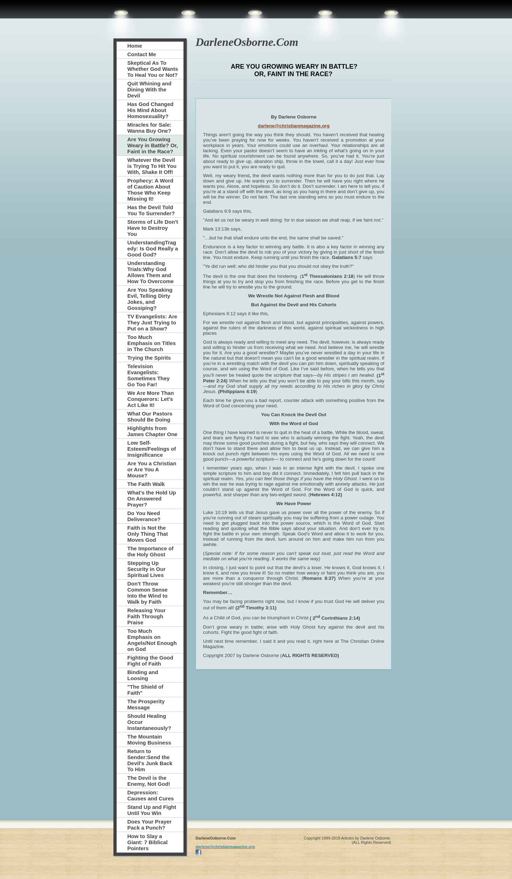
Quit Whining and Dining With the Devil (149, 89)
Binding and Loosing (142, 675)
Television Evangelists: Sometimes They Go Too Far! (148, 375)
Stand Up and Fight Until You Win (151, 810)
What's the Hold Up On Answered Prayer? (151, 498)
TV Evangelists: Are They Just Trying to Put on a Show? (152, 322)
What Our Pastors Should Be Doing (149, 417)
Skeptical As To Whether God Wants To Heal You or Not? (152, 69)
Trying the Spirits (149, 358)
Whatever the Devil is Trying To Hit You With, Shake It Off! (151, 166)
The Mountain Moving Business (149, 740)
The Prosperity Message (146, 704)
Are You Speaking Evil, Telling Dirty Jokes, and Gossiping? (149, 299)
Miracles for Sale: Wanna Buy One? (149, 128)
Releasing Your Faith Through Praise (146, 616)
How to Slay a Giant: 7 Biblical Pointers (147, 842)
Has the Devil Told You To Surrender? (151, 210)
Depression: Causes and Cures (150, 795)
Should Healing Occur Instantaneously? (149, 722)
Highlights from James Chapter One (152, 431)
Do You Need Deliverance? (143, 516)
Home (134, 46)
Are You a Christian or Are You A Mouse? (151, 469)
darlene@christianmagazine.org (294, 125)
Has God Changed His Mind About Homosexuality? (150, 110)
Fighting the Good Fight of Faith (150, 661)
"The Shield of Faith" (145, 690)
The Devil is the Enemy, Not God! (148, 781)
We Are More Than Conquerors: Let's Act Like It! (150, 399)
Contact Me (141, 54)
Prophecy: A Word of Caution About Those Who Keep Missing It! (150, 190)
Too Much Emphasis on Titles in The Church (151, 343)
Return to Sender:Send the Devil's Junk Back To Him (149, 760)
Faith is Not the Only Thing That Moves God (147, 534)
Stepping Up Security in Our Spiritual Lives (146, 569)
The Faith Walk (146, 484)
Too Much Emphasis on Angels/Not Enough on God (152, 640)
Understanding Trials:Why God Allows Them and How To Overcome (150, 272)
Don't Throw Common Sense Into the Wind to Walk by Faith (147, 593)
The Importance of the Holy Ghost (150, 551)
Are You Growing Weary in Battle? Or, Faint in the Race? (152, 145)
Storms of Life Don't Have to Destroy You (152, 228)
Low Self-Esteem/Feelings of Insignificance (151, 449)
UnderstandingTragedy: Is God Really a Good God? (152, 248)
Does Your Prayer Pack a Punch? (149, 825)
